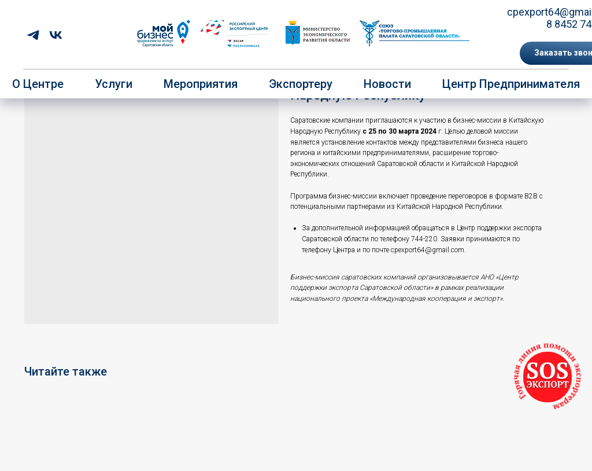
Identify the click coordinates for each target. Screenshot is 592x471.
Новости (387, 84)
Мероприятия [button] (201, 84)
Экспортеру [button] (300, 84)
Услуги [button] (113, 84)
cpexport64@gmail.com (427, 250)
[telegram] (33, 35)
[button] (547, 377)
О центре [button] (38, 84)
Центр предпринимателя (511, 84)
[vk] (56, 35)
